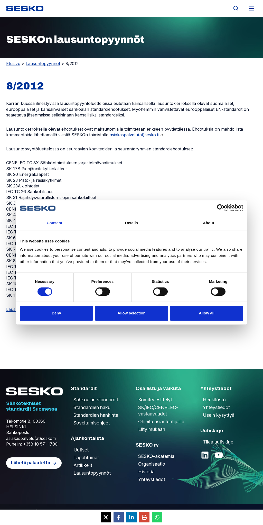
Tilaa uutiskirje (218, 442)
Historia (146, 471)
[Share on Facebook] (119, 517)
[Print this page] (144, 517)
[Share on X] (106, 517)
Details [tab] (131, 223)
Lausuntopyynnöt (43, 63)
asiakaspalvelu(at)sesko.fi (134, 134)
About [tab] (208, 223)
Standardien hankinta (95, 415)
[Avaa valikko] (251, 8)
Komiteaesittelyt (155, 399)
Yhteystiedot (151, 479)
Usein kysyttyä (218, 415)
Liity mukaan (151, 429)
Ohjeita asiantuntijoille (161, 421)
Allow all (206, 313)
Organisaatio (151, 464)
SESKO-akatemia (156, 456)
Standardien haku (91, 407)
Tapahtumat (86, 457)
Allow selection (131, 313)
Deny (56, 313)
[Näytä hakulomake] (236, 8)
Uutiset (81, 449)
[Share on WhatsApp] (157, 517)
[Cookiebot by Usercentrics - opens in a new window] (220, 208)
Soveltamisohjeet (91, 423)
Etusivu (13, 63)
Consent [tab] (54, 223)
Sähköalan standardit (95, 399)
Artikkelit (82, 465)
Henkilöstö (214, 399)
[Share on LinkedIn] (131, 517)
